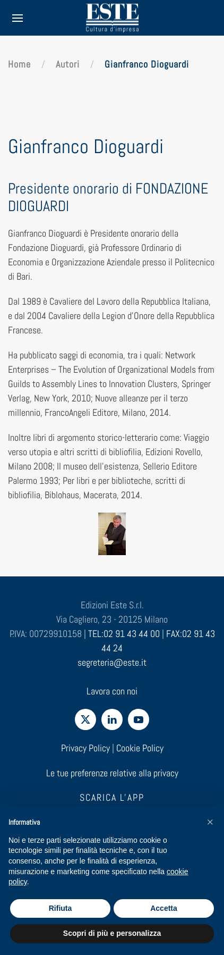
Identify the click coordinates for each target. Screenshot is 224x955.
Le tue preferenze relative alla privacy (112, 773)
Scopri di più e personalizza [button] (112, 933)
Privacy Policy (85, 748)
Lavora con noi (112, 691)
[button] (210, 822)
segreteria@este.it (112, 662)
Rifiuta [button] (60, 908)
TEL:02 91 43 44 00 (124, 633)
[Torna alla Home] (112, 18)
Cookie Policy (139, 748)
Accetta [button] (163, 908)
